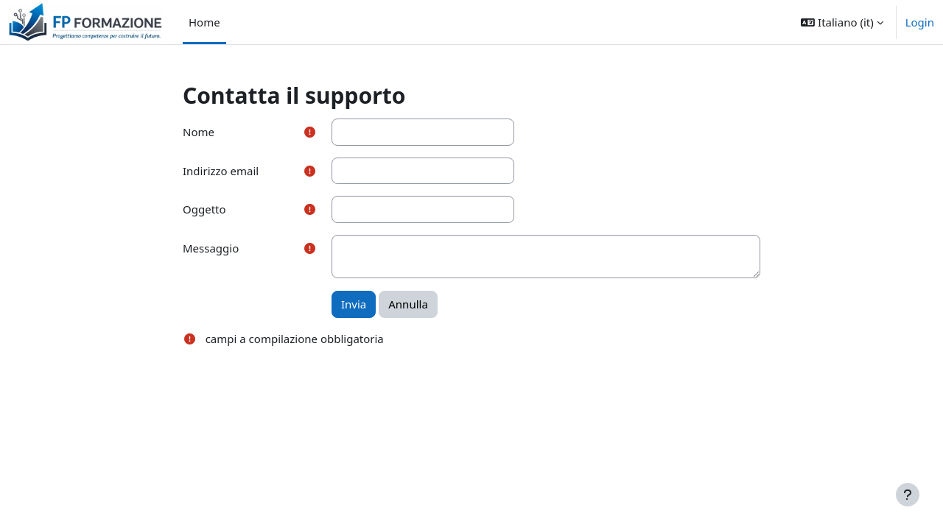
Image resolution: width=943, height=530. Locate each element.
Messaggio (211, 248)
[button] (841, 22)
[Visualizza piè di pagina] (907, 494)
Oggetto (204, 209)
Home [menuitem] (204, 22)
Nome (198, 131)
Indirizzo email (221, 170)
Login (919, 22)
